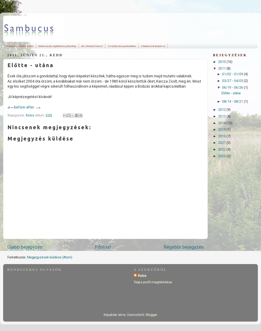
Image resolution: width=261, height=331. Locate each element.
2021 (222, 143)
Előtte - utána (231, 93)
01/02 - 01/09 (233, 74)
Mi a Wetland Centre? (92, 46)
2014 (222, 123)
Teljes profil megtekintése (153, 282)
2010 (222, 62)
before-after (24, 107)
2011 (222, 68)
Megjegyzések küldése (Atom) (49, 257)
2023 (222, 156)
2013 (222, 116)
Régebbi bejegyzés (184, 247)
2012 (222, 110)
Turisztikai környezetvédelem (122, 46)
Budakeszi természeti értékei (20, 46)
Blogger (151, 315)
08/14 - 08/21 (233, 102)
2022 (222, 149)
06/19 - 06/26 (233, 87)
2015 (222, 130)
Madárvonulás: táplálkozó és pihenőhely (57, 46)
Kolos (142, 276)
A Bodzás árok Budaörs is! (153, 46)
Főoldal (103, 247)
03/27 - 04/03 (233, 81)
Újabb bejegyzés (24, 247)
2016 (222, 136)
